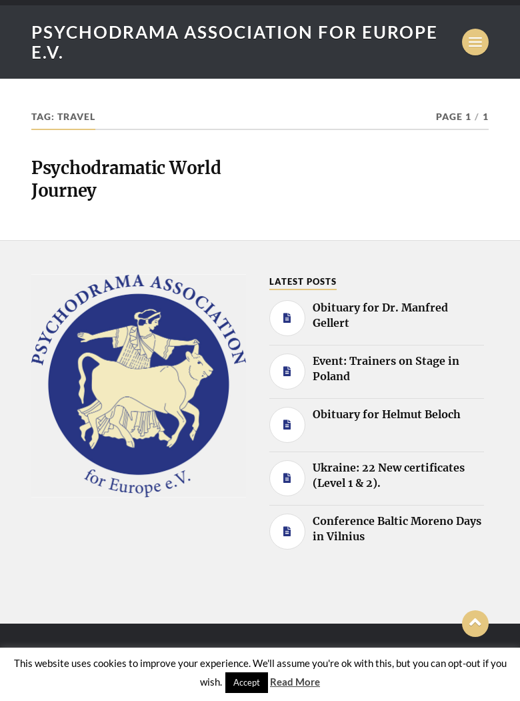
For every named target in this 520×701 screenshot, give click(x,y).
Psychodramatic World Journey (126, 179)
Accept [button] (246, 682)
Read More (295, 682)
